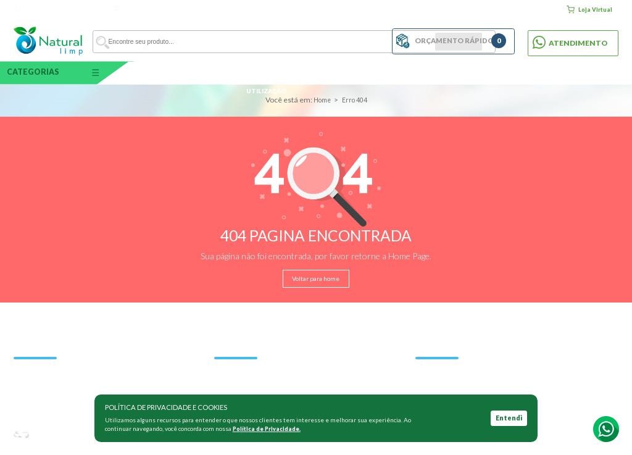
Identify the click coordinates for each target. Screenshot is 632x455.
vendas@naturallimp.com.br (155, 8)
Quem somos (455, 9)
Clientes (512, 9)
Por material (365, 72)
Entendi (509, 418)
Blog (486, 9)
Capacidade (162, 72)
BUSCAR (349, 41)
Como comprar (407, 9)
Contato (542, 9)
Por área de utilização (264, 72)
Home (371, 9)
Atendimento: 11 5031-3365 (60, 8)
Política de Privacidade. (269, 429)
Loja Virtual (589, 10)
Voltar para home (316, 279)
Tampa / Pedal (467, 72)
